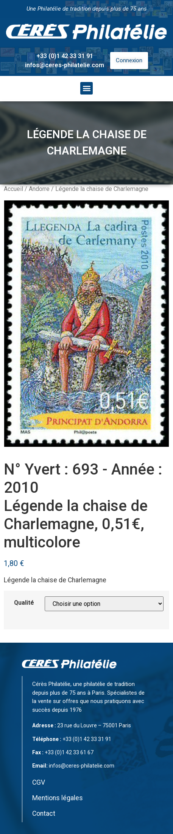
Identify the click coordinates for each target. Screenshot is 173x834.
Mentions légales (57, 798)
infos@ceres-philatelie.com (64, 65)
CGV (38, 782)
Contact (43, 813)
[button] (86, 88)
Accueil (13, 188)
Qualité (24, 603)
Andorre (39, 188)
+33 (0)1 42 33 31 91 (64, 56)
